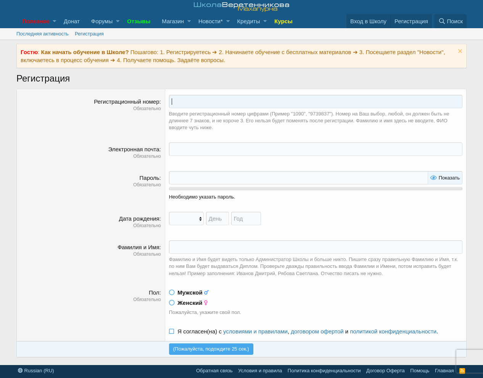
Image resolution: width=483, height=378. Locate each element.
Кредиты (248, 21)
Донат (72, 21)
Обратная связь (214, 370)
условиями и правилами (255, 331)
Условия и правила (260, 370)
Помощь (419, 370)
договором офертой (317, 331)
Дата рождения (139, 218)
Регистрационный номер (126, 101)
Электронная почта (133, 149)
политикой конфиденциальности (393, 331)
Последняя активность (42, 34)
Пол (154, 292)
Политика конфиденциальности (324, 370)
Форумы (102, 21)
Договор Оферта (385, 370)
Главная (444, 370)
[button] (54, 21)
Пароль (149, 178)
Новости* (210, 21)
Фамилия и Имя (138, 247)
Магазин (173, 21)
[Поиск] (451, 21)
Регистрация (89, 34)
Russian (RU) (36, 370)
